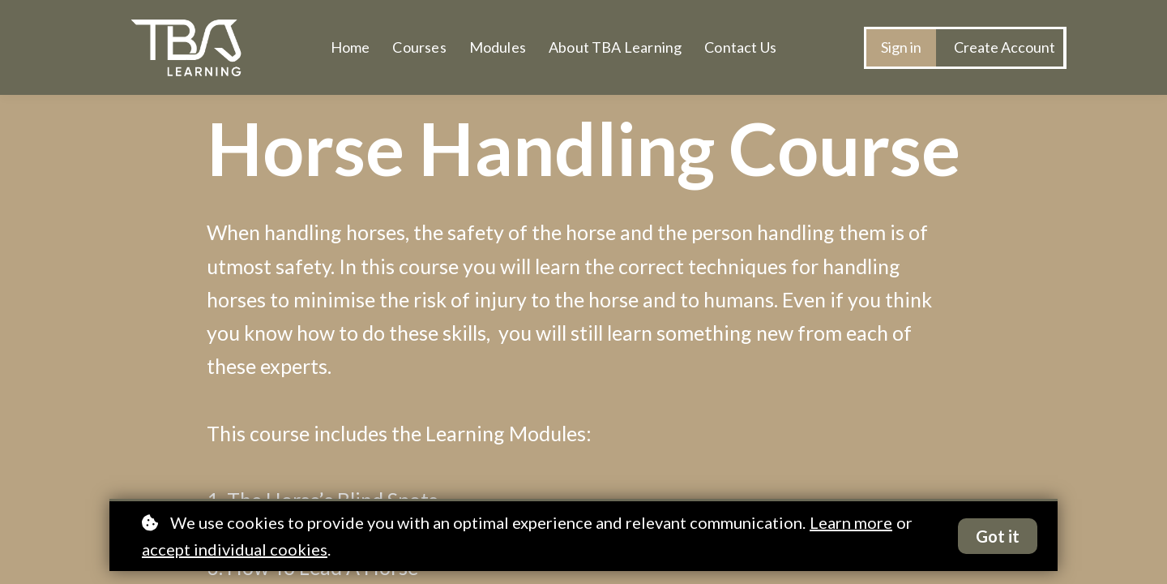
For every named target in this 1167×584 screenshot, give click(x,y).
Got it (998, 536)
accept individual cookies (234, 549)
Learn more (851, 522)
